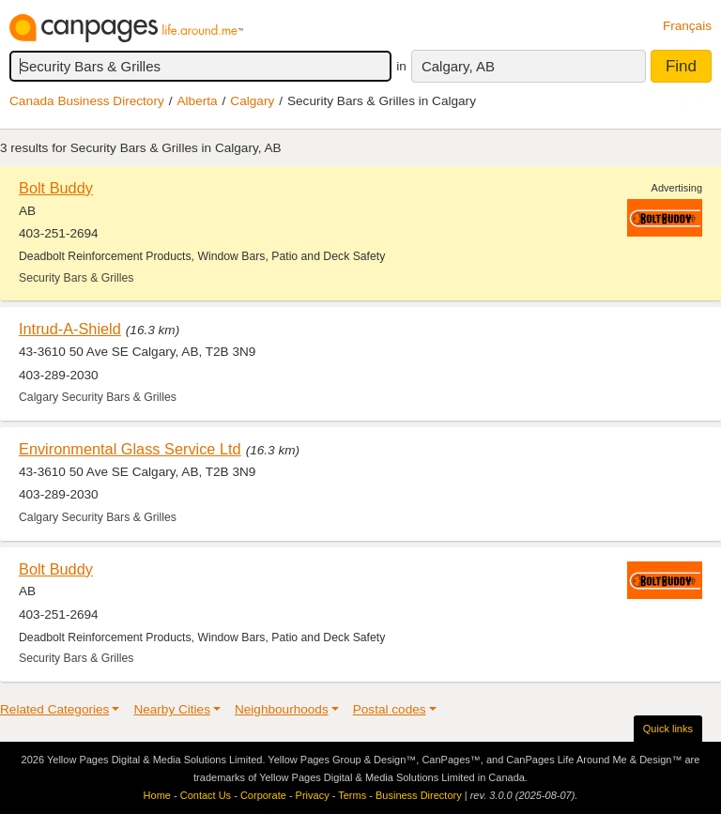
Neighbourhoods (282, 709)
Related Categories (54, 709)
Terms (352, 795)
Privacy (313, 795)
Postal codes (389, 709)
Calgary (252, 101)
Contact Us (205, 795)
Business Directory (419, 795)
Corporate (263, 795)
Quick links (668, 728)
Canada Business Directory (86, 101)
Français (687, 26)
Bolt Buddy (56, 187)
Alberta (197, 101)
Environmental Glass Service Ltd (130, 448)
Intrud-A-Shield (70, 328)
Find (681, 66)
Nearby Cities (171, 709)
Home (157, 795)
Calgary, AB (458, 66)
